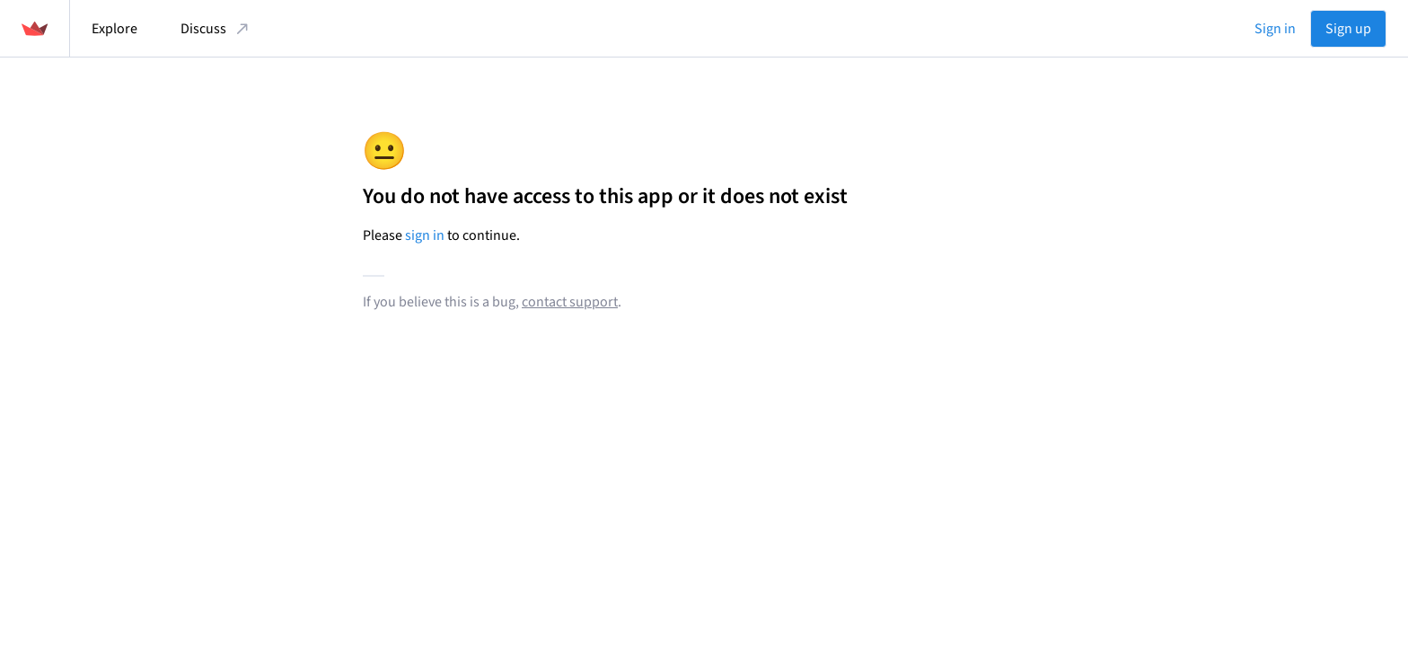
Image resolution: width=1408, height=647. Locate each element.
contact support (570, 302)
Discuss (215, 29)
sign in (424, 235)
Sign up (1348, 29)
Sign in (1275, 29)
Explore (114, 29)
